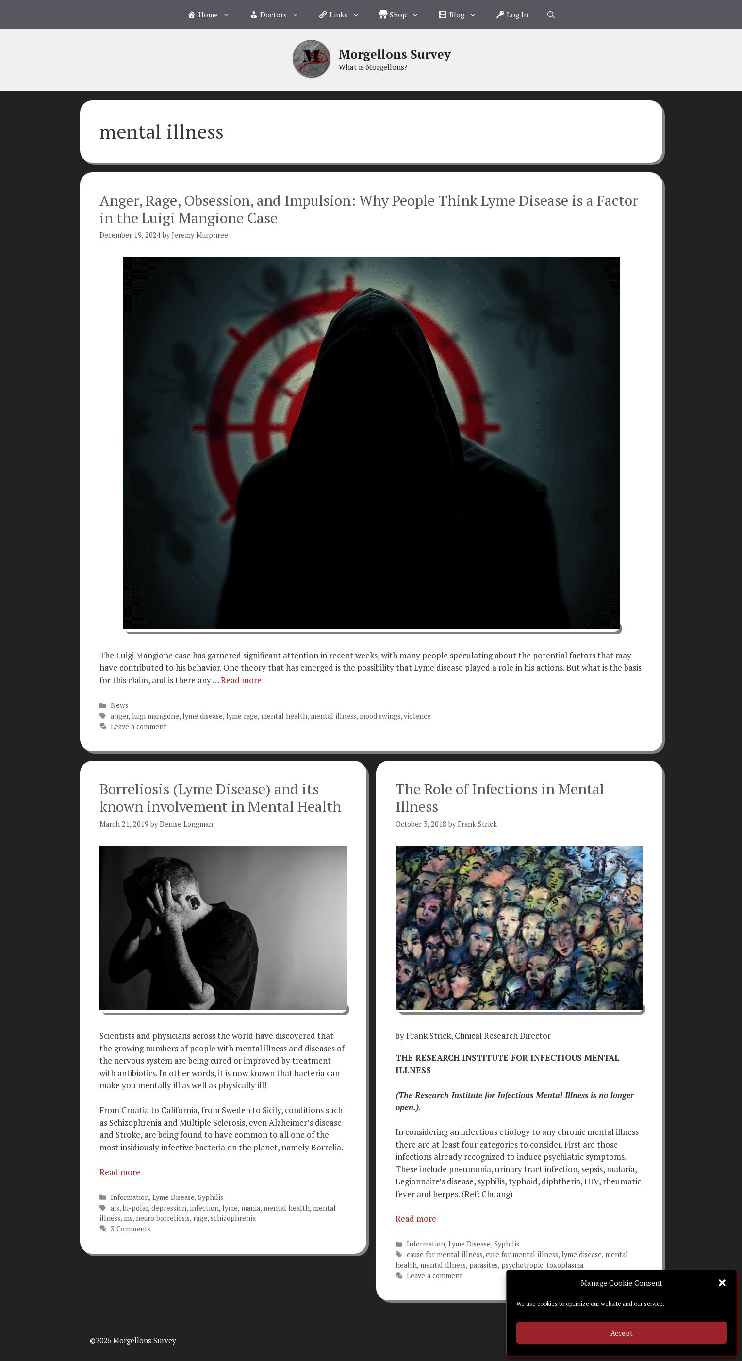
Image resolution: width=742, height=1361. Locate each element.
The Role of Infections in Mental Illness (500, 797)
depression (168, 1208)
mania (250, 1208)
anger (120, 716)
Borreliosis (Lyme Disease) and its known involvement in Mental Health (220, 797)
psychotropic (522, 1265)
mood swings (380, 716)
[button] (722, 1283)
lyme (230, 1208)
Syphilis (210, 1197)
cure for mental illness (522, 1254)
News (119, 705)
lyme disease (202, 716)
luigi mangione (155, 716)
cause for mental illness (444, 1254)
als (115, 1208)
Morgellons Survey (395, 54)
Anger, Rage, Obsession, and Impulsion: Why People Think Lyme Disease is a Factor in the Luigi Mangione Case (368, 209)
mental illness (333, 716)
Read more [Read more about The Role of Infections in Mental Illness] (416, 1218)
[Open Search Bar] (551, 14)
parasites (483, 1265)
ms (128, 1218)
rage (200, 1218)
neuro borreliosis (163, 1218)
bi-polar (135, 1208)
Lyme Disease (173, 1197)
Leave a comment (138, 726)
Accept (621, 1333)
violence (417, 716)
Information (130, 1197)
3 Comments (130, 1228)
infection (204, 1208)
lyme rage (242, 716)
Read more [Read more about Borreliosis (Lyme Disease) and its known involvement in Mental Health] (119, 1172)
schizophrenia (233, 1218)
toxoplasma (564, 1265)
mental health (284, 716)
